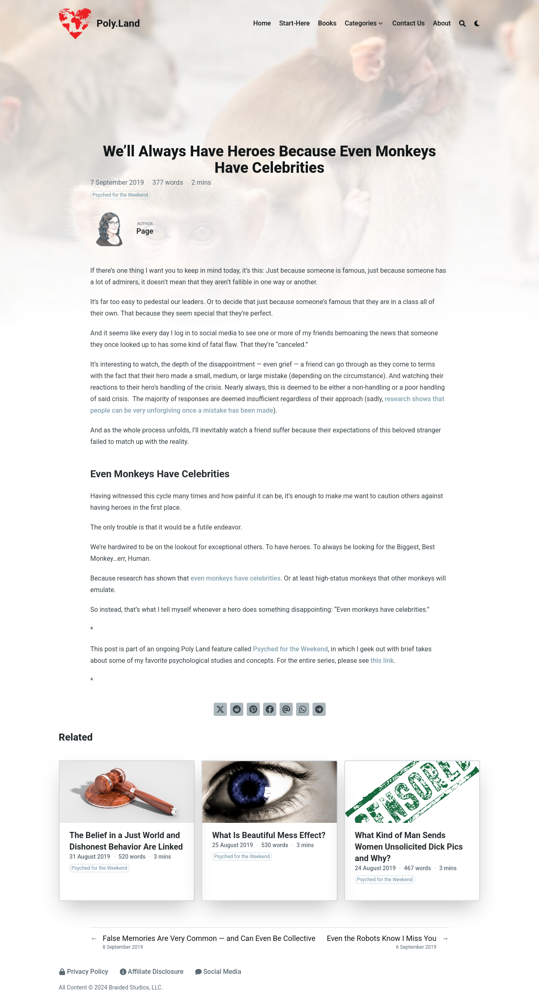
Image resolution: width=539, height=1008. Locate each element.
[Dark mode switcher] (477, 23)
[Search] (462, 23)
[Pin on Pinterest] (253, 709)
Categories (361, 23)
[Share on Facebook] (269, 709)
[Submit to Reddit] (236, 709)
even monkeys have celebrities (236, 578)
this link (382, 660)
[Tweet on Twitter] (220, 709)
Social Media (218, 971)
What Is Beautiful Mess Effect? (268, 835)
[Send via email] (286, 709)
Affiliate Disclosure (152, 971)
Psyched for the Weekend (290, 649)
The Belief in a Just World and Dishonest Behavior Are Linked (126, 841)
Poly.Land (118, 23)
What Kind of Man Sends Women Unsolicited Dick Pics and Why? (409, 846)
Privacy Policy (83, 971)
